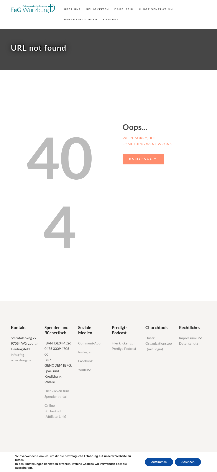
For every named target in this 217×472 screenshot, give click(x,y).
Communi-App (89, 343)
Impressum (187, 338)
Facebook (85, 361)
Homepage (141, 158)
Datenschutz (188, 343)
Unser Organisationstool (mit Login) (158, 343)
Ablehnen (187, 462)
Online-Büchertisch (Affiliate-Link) (55, 410)
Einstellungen (34, 464)
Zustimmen (159, 462)
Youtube (84, 370)
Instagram (86, 352)
